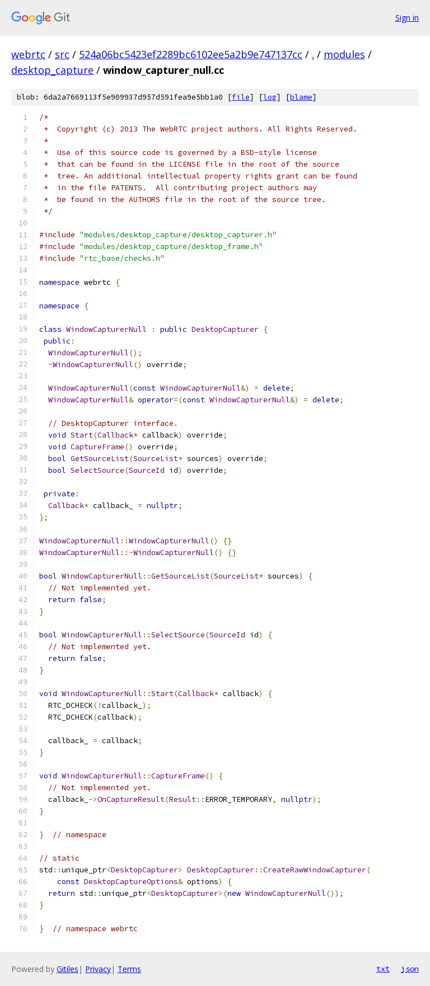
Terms (129, 969)
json (410, 969)
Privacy (98, 969)
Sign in (407, 17)
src (62, 54)
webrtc (28, 54)
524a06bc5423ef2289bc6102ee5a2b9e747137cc (190, 54)
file (241, 97)
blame (301, 97)
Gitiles (67, 969)
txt (383, 969)
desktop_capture (52, 70)
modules (344, 54)
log (270, 97)
